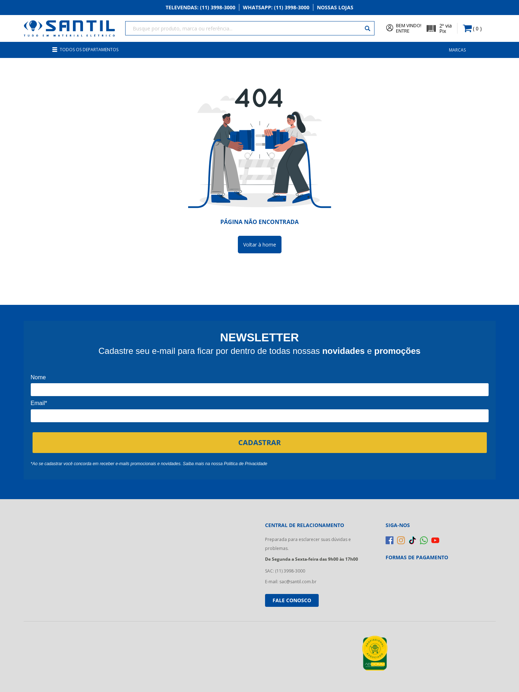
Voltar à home (259, 244)
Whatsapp (276, 7)
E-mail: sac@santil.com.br (291, 582)
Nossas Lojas (335, 7)
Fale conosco (292, 600)
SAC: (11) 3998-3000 (285, 571)
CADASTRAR (259, 442)
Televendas (200, 7)
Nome (38, 377)
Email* (39, 403)
